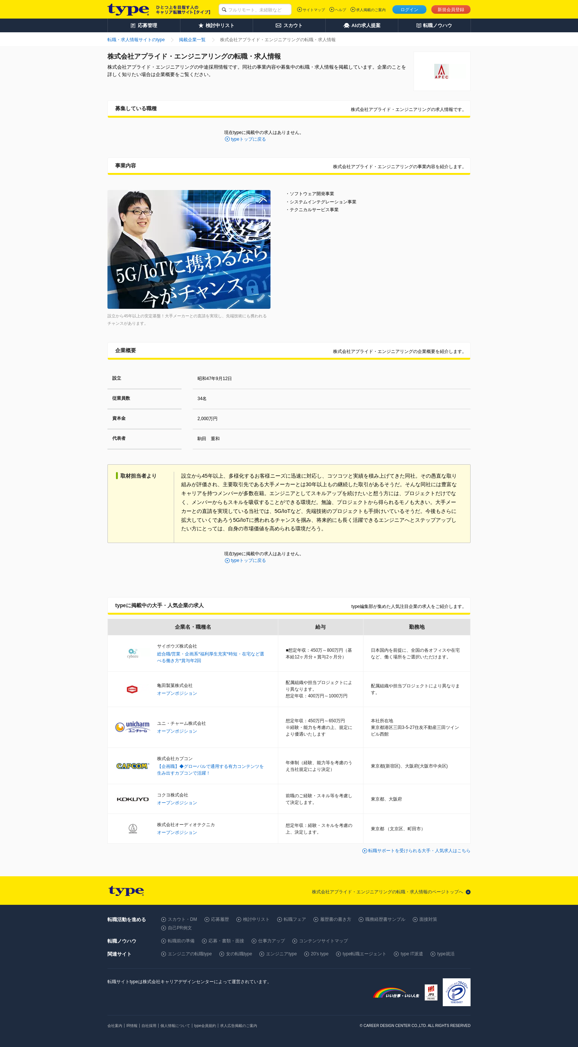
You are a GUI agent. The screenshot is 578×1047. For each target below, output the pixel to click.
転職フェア (295, 919)
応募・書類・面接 (226, 940)
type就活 (446, 953)
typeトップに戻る (248, 139)
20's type (320, 953)
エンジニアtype (281, 953)
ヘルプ (340, 10)
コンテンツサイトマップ (323, 940)
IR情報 (131, 1026)
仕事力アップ (271, 940)
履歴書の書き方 (335, 919)
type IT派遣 (412, 953)
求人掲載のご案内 (371, 10)
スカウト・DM (182, 919)
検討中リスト (256, 919)
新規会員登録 (451, 9)
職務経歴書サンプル (385, 919)
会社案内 (114, 1026)
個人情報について (175, 1026)
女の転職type (239, 953)
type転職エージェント (365, 953)
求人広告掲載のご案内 (238, 1026)
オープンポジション (177, 693)
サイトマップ (314, 10)
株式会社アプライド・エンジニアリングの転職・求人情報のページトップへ (387, 891)
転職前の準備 (181, 940)
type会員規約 (205, 1026)
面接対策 (428, 919)
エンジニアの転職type (190, 953)
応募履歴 (220, 919)
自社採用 (149, 1026)
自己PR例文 (180, 927)
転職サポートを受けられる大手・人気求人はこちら (419, 850)
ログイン (409, 9)
